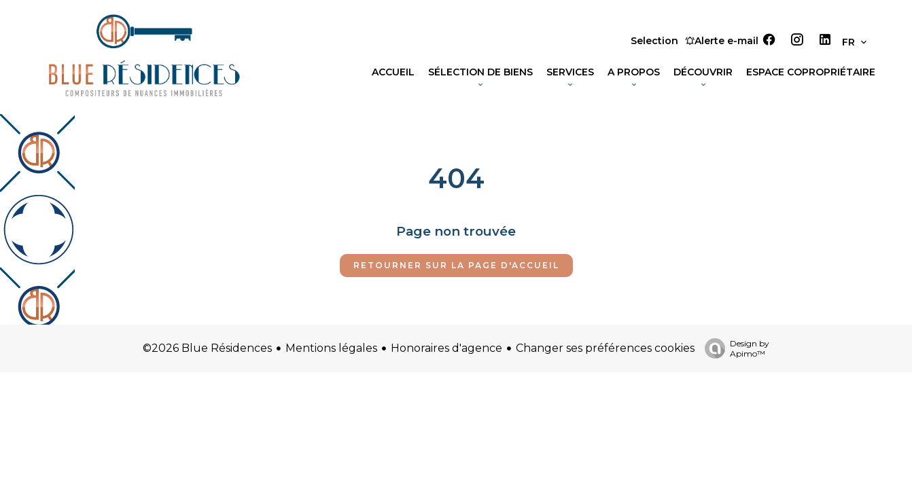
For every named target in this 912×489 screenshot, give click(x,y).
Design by (733, 348)
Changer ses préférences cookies (605, 348)
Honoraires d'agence (446, 348)
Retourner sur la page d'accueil (456, 265)
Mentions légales (331, 348)
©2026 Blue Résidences (207, 348)
